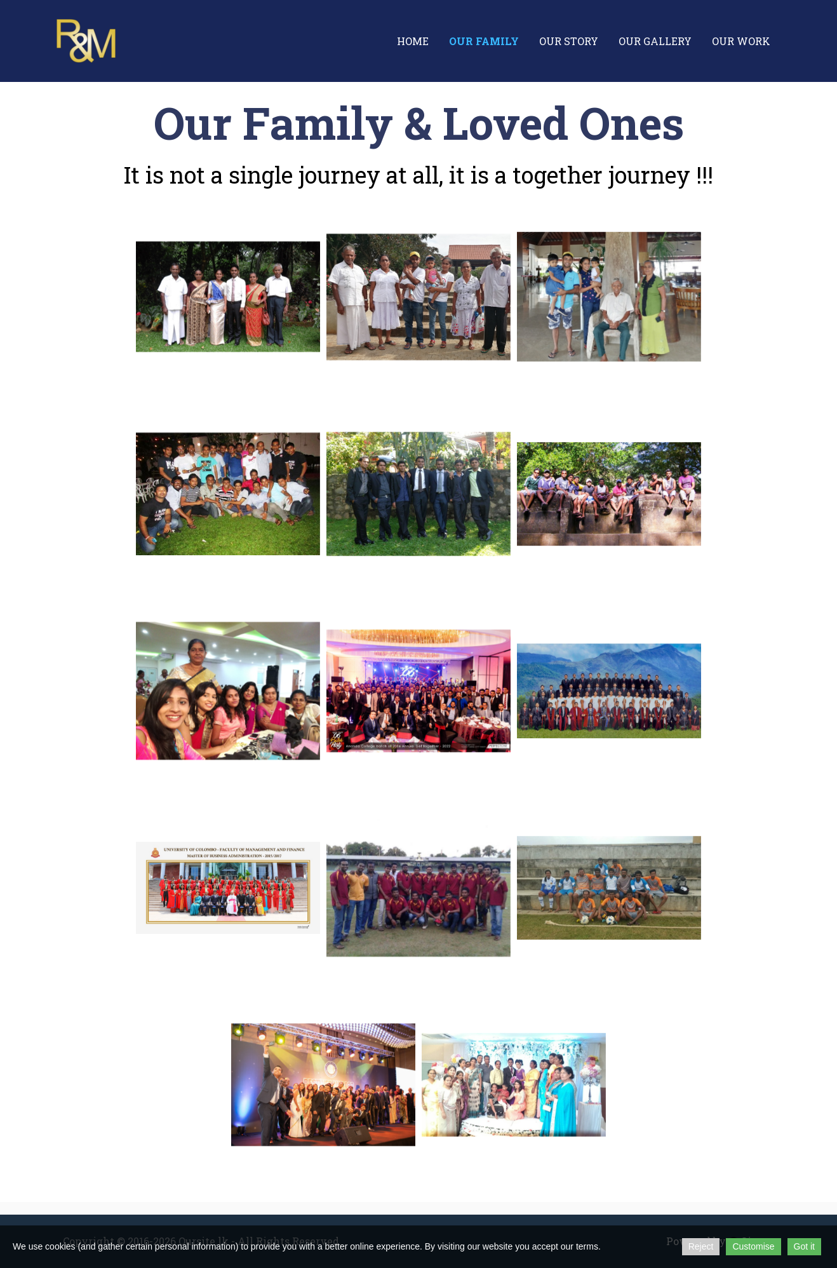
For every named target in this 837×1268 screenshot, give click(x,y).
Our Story (568, 41)
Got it (804, 1246)
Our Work (741, 41)
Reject (701, 1246)
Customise (753, 1246)
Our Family (484, 41)
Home (413, 41)
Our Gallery (655, 41)
